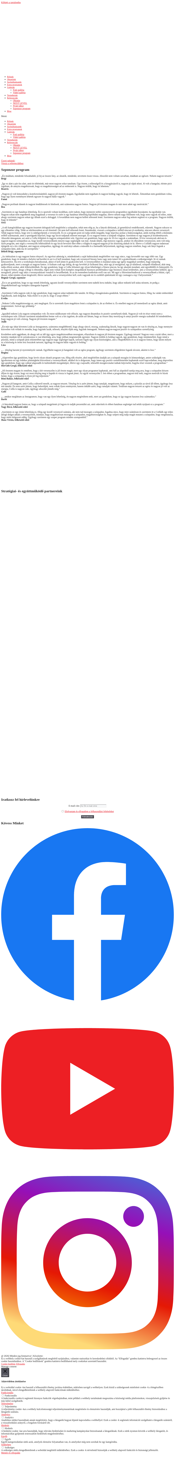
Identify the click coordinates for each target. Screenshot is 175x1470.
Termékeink (12, 140)
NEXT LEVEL (20, 147)
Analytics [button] (5, 1414)
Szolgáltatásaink (14, 126)
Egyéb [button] (4, 1436)
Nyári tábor (18, 150)
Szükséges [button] (6, 1444)
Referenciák (12, 98)
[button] (87, 116)
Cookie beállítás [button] (8, 1364)
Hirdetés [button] (5, 1425)
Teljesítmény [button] (7, 1403)
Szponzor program (21, 108)
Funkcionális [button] (7, 1392)
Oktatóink (11, 124)
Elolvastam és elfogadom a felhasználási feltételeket (89, 811)
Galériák (11, 87)
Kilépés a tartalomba (11, 2)
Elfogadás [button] (20, 1364)
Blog (9, 111)
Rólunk (10, 121)
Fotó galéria (18, 134)
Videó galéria (19, 92)
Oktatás (16, 145)
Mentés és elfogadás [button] (10, 1453)
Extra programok (14, 129)
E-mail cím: (87, 806)
